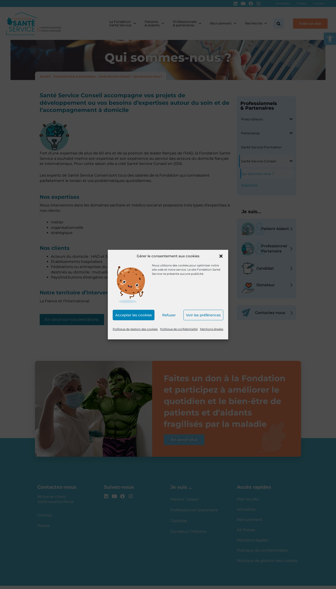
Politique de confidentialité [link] (179, 329)
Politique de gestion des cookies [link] (135, 329)
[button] (221, 256)
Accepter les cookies (133, 315)
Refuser (169, 315)
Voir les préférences (203, 315)
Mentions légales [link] (211, 329)
